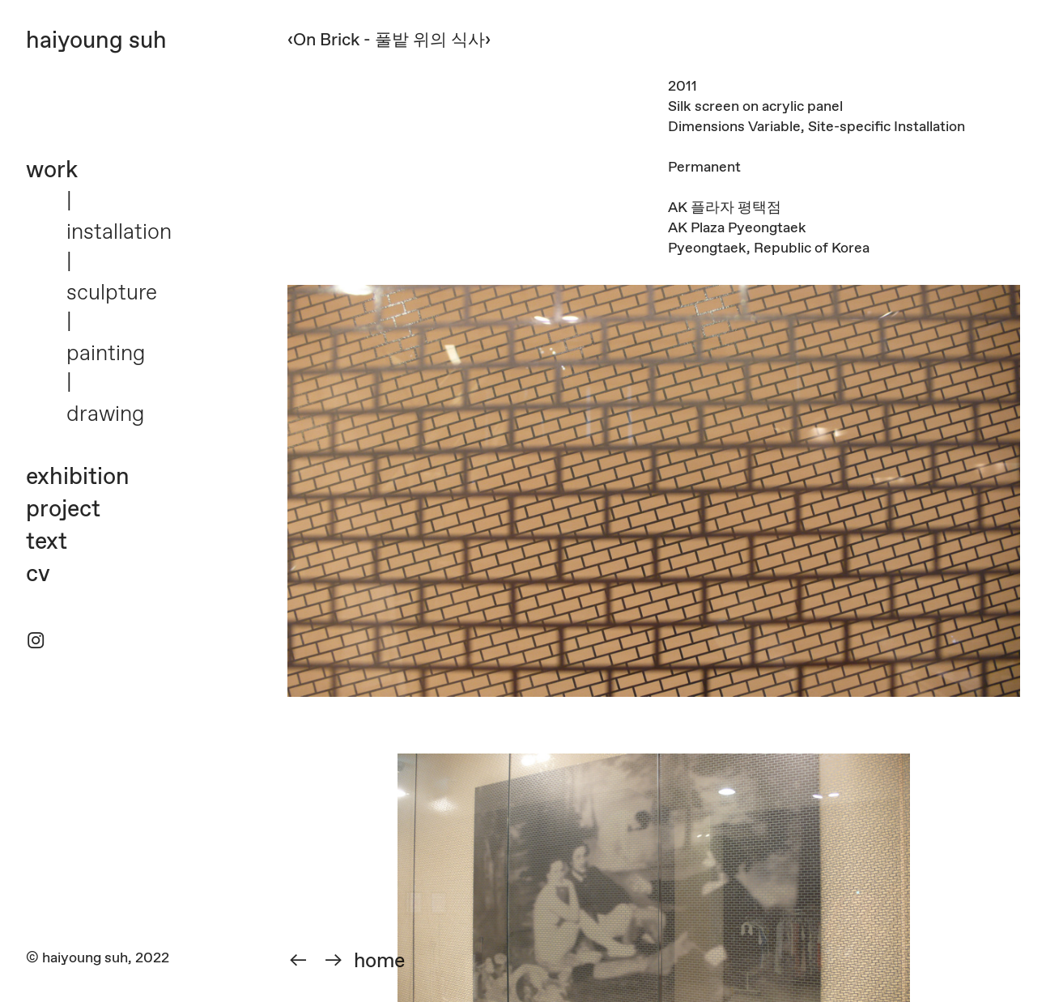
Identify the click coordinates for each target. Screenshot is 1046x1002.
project (63, 510)
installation (119, 233)
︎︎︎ (333, 961)
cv (38, 574)
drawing (105, 415)
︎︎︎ (297, 961)
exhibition (78, 477)
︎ (35, 642)
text (46, 542)
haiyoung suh (96, 41)
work (52, 170)
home (379, 961)
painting (105, 354)
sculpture (111, 293)
